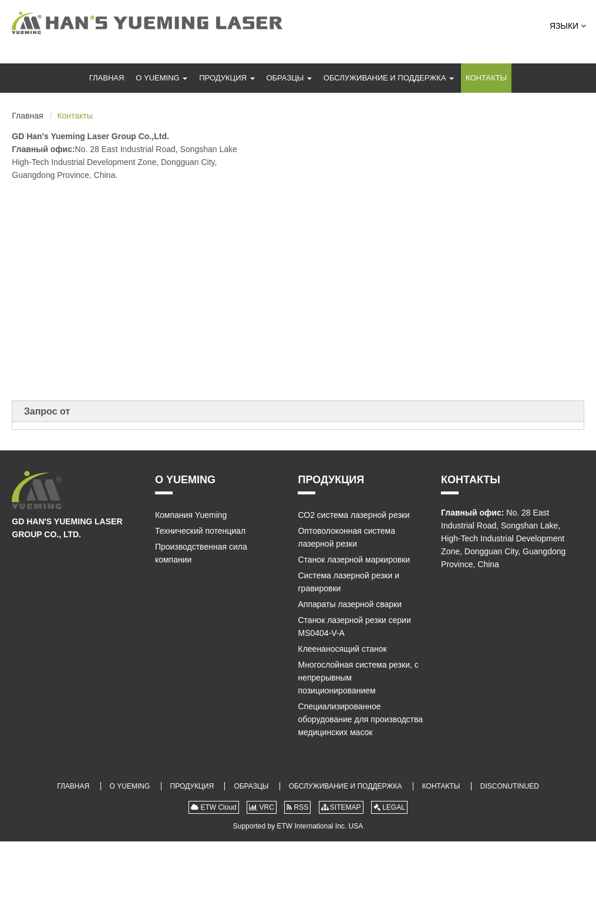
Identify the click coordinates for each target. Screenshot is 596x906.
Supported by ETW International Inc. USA (298, 826)
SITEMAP (341, 807)
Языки (568, 26)
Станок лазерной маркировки (354, 559)
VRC (261, 807)
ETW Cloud (214, 807)
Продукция (226, 77)
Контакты (486, 77)
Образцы (289, 77)
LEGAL (389, 807)
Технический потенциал (200, 530)
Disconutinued (509, 786)
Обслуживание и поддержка (389, 77)
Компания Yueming (191, 515)
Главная (106, 77)
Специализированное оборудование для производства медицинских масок (360, 719)
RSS (297, 807)
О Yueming (161, 77)
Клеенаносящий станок (342, 649)
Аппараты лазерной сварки (350, 604)
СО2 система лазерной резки (353, 515)
